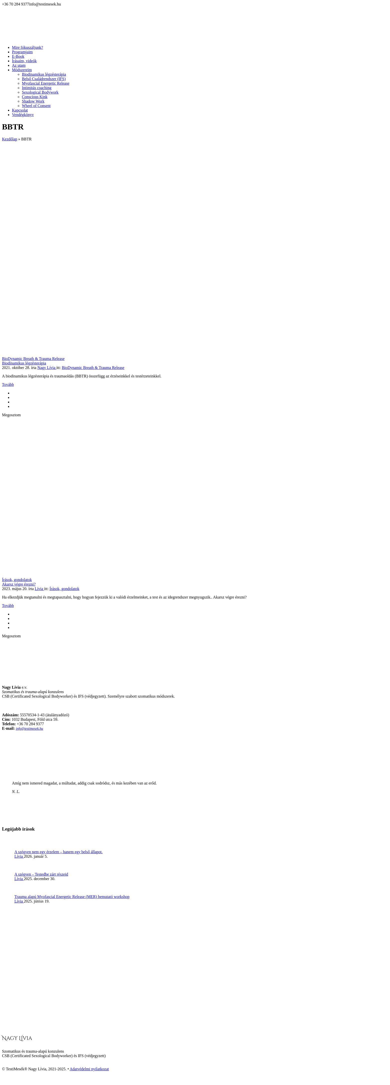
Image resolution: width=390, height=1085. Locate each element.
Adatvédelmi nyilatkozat (89, 1069)
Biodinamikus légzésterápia (44, 74)
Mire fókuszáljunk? (27, 47)
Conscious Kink (35, 97)
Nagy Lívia (46, 367)
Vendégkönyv (23, 115)
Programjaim (22, 52)
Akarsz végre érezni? (19, 584)
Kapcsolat (20, 110)
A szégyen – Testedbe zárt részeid (41, 874)
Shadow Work (33, 101)
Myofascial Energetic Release (45, 83)
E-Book (18, 56)
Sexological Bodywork (40, 92)
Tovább (8, 384)
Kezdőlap (9, 139)
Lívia (39, 589)
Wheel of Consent (36, 106)
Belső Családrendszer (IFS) (44, 79)
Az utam (19, 65)
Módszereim (22, 70)
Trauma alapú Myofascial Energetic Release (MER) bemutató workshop (72, 897)
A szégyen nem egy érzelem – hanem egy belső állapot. (58, 852)
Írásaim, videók (24, 61)
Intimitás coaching (36, 88)
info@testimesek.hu (29, 728)
